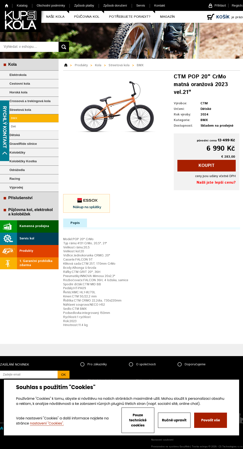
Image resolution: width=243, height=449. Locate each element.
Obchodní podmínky (51, 5)
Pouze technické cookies (138, 420)
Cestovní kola (19, 83)
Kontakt (159, 5)
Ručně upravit (174, 420)
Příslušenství (20, 198)
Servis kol (26, 238)
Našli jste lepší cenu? (216, 182)
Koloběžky (17, 152)
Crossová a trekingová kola (30, 101)
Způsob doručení (115, 5)
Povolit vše (210, 420)
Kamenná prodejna (34, 226)
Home (6, 5)
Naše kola (55, 16)
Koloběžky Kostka (23, 161)
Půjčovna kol (86, 16)
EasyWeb (185, 446)
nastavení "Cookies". (47, 423)
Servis (140, 5)
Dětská (14, 135)
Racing (14, 178)
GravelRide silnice (23, 144)
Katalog (22, 5)
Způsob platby (84, 5)
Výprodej (16, 187)
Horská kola (18, 92)
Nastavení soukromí (162, 439)
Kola (12, 64)
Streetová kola (20, 110)
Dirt (13, 126)
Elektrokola (17, 75)
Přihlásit (220, 5)
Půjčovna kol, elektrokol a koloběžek (30, 212)
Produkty (26, 251)
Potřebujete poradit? (129, 16)
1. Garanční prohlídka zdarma (35, 263)
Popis (75, 222)
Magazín (167, 16)
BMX (14, 118)
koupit (207, 166)
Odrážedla (17, 170)
